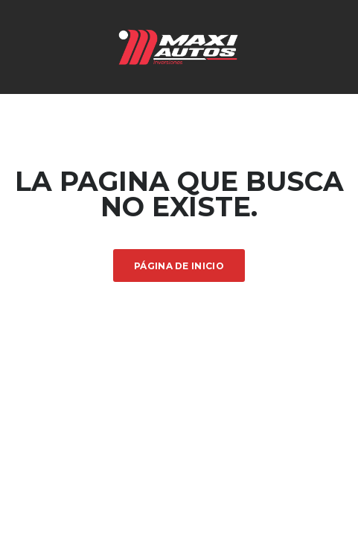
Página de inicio (179, 265)
